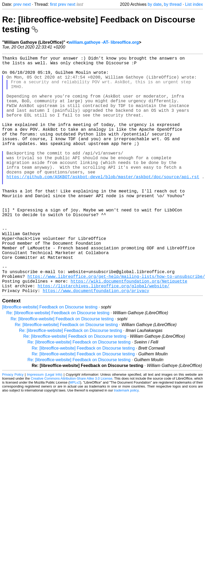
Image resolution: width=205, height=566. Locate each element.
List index (194, 4)
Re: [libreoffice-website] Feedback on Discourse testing (57, 365)
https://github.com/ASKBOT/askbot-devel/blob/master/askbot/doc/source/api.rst (103, 204)
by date (154, 4)
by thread (172, 4)
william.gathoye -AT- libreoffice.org (104, 42)
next (27, 4)
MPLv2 (74, 435)
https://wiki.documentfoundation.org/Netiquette (129, 332)
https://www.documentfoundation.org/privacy (96, 343)
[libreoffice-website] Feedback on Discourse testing (49, 359)
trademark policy (126, 443)
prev (17, 4)
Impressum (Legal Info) (44, 427)
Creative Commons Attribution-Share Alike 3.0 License (72, 431)
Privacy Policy (13, 427)
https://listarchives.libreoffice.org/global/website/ (103, 337)
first (53, 4)
